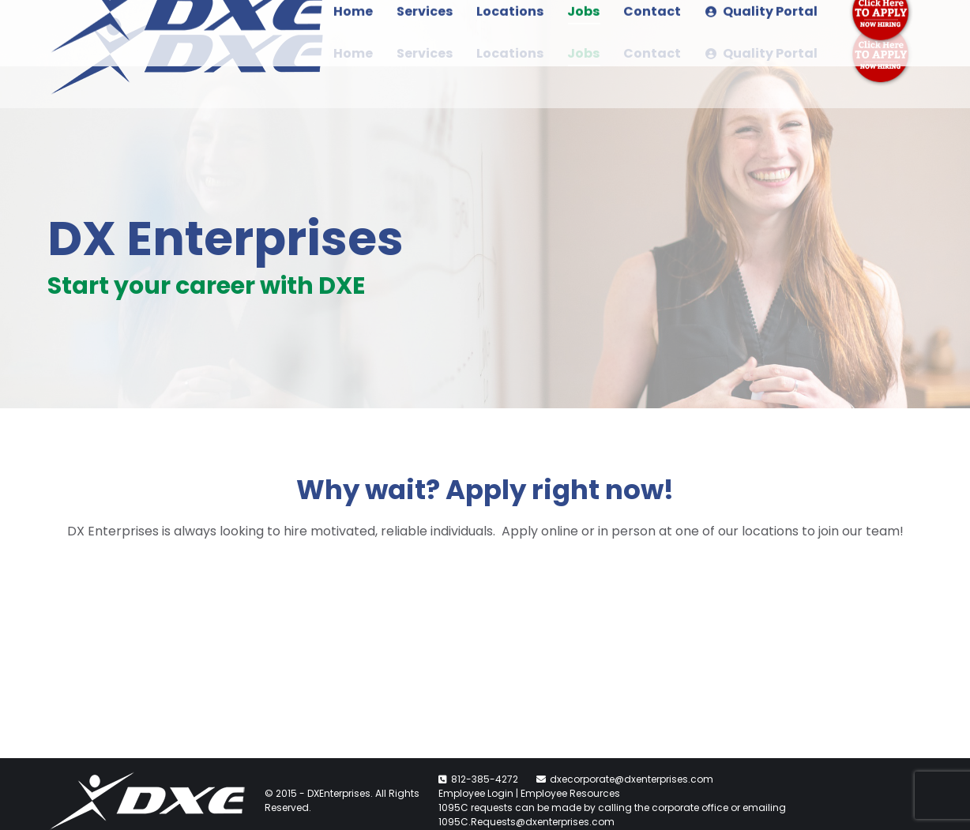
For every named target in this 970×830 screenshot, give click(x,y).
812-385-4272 (484, 779)
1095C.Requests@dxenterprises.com (526, 821)
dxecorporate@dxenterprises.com (631, 779)
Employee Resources (570, 793)
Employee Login (475, 793)
